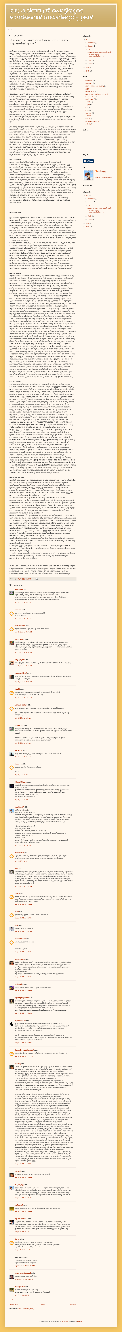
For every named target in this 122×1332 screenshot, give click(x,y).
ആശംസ (88, 83)
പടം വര (88, 113)
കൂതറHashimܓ (20, 1020)
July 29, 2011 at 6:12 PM (23, 861)
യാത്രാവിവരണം (92, 121)
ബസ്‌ (87, 118)
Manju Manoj (20, 639)
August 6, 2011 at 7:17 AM (23, 1164)
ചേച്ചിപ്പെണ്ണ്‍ (19, 807)
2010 (88, 67)
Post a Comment (17, 1300)
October (90, 46)
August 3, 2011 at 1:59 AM (23, 904)
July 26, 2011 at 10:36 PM (23, 682)
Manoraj (18, 1064)
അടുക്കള (88, 80)
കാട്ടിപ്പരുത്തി (19, 660)
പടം (86, 110)
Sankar (17, 893)
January (90, 63)
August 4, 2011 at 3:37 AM (23, 931)
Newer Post (14, 1305)
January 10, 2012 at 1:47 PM (24, 1279)
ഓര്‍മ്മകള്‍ (19, 1205)
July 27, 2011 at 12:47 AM (23, 697)
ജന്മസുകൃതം (20, 959)
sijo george (18, 750)
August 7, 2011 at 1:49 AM (23, 1211)
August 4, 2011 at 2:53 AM (23, 918)
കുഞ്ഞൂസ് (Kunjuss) (22, 998)
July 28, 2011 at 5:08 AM (23, 800)
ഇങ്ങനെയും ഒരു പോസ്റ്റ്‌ (94, 86)
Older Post (72, 1305)
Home (10, 29)
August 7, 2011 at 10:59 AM (24, 1232)
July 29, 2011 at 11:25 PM (23, 886)
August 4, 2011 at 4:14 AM (23, 952)
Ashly (17, 912)
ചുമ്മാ (87, 105)
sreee (16, 868)
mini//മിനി (18, 984)
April (90, 60)
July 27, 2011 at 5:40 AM (23, 775)
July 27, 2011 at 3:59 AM (23, 743)
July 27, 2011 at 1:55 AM (23, 718)
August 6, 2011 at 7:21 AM (23, 1198)
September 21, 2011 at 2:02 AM (25, 1266)
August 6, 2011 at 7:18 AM (23, 1177)
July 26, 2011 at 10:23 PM (23, 666)
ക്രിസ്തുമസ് (89, 99)
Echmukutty (19, 725)
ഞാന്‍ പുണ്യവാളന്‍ (23, 1273)
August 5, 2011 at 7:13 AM (23, 1013)
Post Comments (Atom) (26, 1309)
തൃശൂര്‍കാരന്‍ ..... (21, 1219)
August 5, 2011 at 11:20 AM (24, 1056)
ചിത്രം (88, 102)
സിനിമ (88, 124)
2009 (88, 71)
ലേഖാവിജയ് (19, 853)
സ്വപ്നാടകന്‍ (20, 1287)
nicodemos (64, 1321)
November (91, 43)
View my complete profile (103, 177)
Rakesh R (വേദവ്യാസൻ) (24, 1050)
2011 (88, 40)
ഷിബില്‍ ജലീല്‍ (21, 705)
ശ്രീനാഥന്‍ (19, 589)
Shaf (16, 925)
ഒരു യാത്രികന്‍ (21, 673)
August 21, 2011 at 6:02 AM (24, 1250)
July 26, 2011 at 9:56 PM (23, 618)
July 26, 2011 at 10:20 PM (23, 652)
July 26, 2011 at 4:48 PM (23, 602)
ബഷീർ (17, 689)
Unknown (18, 610)
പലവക (88, 116)
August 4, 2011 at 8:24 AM (23, 977)
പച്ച (86, 107)
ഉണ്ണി (87, 89)
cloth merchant (20, 626)
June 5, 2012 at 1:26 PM (22, 1295)
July (89, 49)
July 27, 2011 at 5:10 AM (23, 756)
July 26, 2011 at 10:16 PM (23, 632)
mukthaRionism (20, 939)
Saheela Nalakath (21, 782)
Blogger (79, 1321)
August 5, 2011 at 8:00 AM (23, 1043)
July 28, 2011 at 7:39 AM (23, 845)
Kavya (17, 1239)
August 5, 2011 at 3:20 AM (23, 990)
